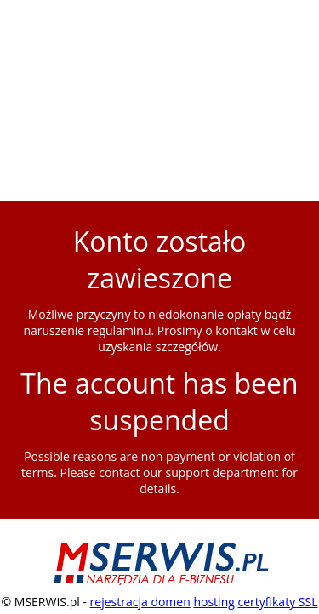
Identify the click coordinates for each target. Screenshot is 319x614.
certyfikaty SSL (277, 602)
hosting (213, 602)
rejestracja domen (140, 602)
